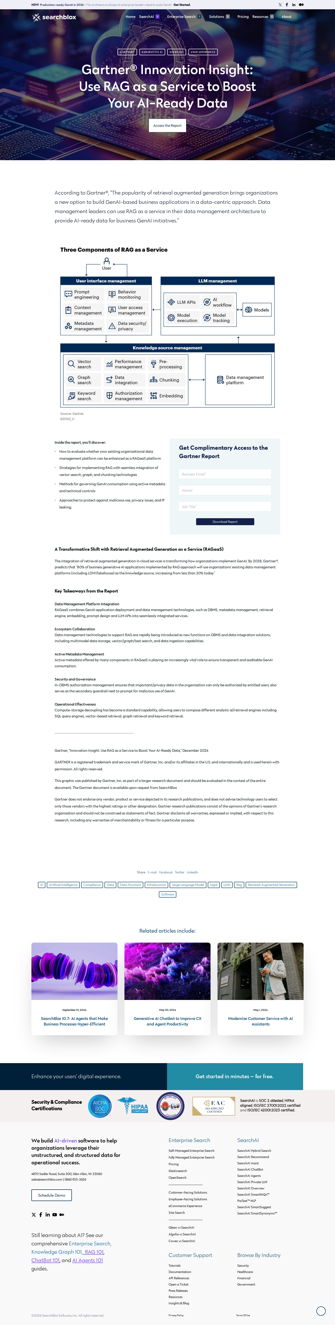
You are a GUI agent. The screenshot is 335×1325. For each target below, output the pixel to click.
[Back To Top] (321, 1311)
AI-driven (65, 1140)
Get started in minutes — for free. (235, 1076)
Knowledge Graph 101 (56, 1251)
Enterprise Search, (91, 1243)
